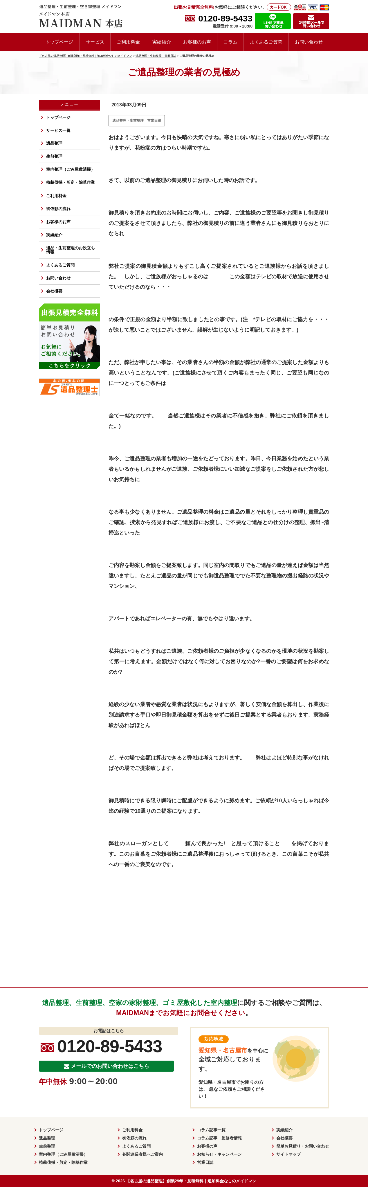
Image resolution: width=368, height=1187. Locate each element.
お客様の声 (207, 1146)
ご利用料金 (128, 41)
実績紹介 (161, 41)
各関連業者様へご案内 (142, 1154)
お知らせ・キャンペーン (219, 1154)
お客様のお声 (197, 41)
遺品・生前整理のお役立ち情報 (70, 250)
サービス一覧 (58, 130)
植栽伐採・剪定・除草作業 (70, 182)
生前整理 (54, 156)
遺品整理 (54, 143)
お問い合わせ (309, 41)
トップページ (59, 41)
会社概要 (54, 291)
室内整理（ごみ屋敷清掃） (70, 169)
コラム (230, 41)
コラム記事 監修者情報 (219, 1138)
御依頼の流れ (58, 208)
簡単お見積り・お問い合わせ (302, 1146)
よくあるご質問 (266, 41)
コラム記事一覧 (211, 1130)
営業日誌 (205, 1162)
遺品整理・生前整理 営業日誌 (136, 121)
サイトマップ (288, 1154)
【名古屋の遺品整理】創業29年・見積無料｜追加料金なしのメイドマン (191, 1181)
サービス (95, 41)
